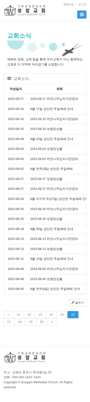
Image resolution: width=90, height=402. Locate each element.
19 (30, 322)
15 (62, 314)
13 (40, 314)
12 (29, 314)
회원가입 (68, 4)
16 (73, 314)
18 (19, 322)
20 (41, 322)
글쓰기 (78, 302)
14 (51, 314)
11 (18, 314)
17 (9, 322)
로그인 (82, 4)
